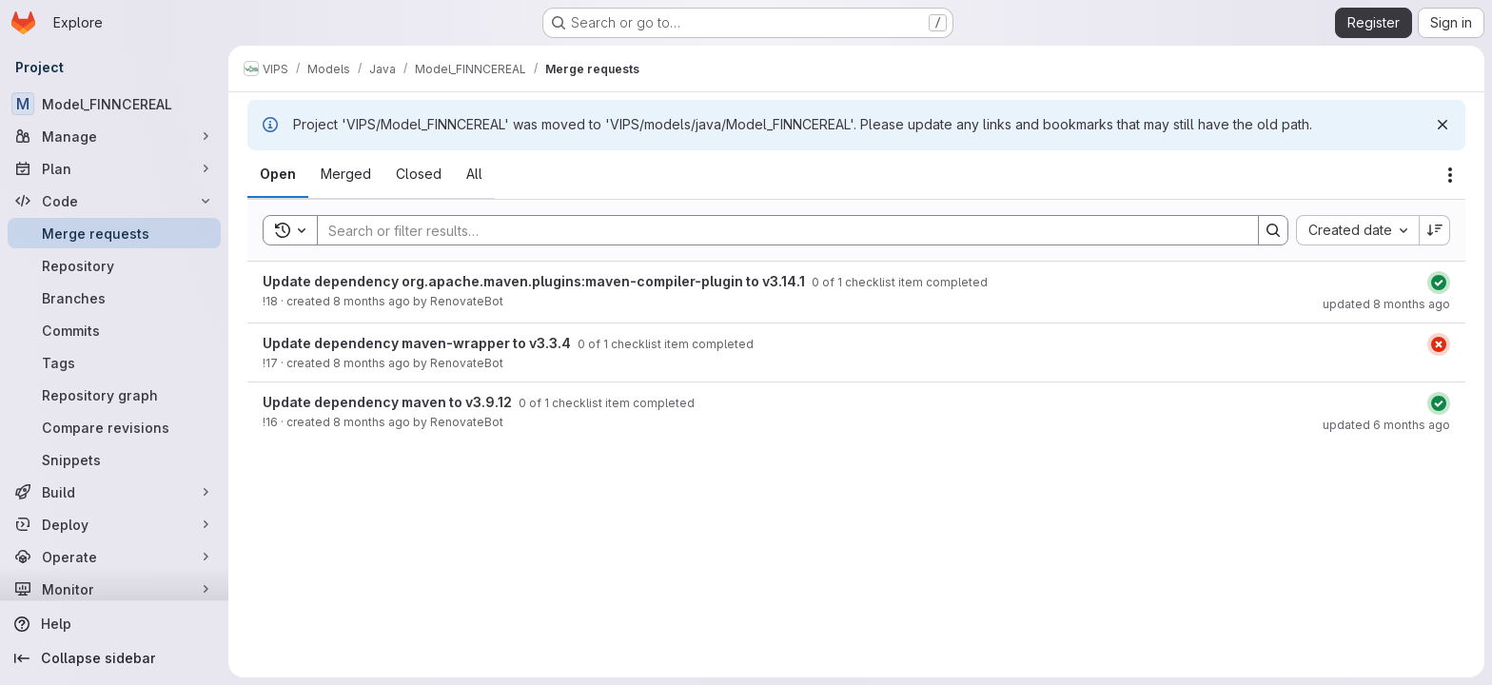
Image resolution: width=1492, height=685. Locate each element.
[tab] (277, 174)
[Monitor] (114, 589)
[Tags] (114, 362)
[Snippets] (114, 459)
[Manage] (114, 136)
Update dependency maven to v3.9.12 (389, 402)
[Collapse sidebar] (114, 658)
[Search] (778, 230)
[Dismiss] (1442, 124)
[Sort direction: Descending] (1435, 230)
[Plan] (114, 168)
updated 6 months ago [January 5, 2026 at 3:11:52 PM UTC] (1386, 425)
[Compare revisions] (114, 427)
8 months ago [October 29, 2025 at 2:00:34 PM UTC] (371, 363)
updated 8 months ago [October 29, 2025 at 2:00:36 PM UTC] (1386, 304)
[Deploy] (114, 524)
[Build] (114, 492)
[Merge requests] (114, 233)
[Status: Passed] (1438, 282)
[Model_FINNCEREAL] (114, 103)
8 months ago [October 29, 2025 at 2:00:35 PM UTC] (371, 301)
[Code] (114, 201)
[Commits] (114, 330)
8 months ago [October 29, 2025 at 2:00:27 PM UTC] (371, 422)
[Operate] (114, 556)
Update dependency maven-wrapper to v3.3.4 (418, 343)
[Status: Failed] (1438, 344)
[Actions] (1450, 175)
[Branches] (114, 298)
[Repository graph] (114, 395)
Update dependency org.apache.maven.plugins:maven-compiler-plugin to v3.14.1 (535, 281)
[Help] (114, 624)
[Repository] (114, 265)
